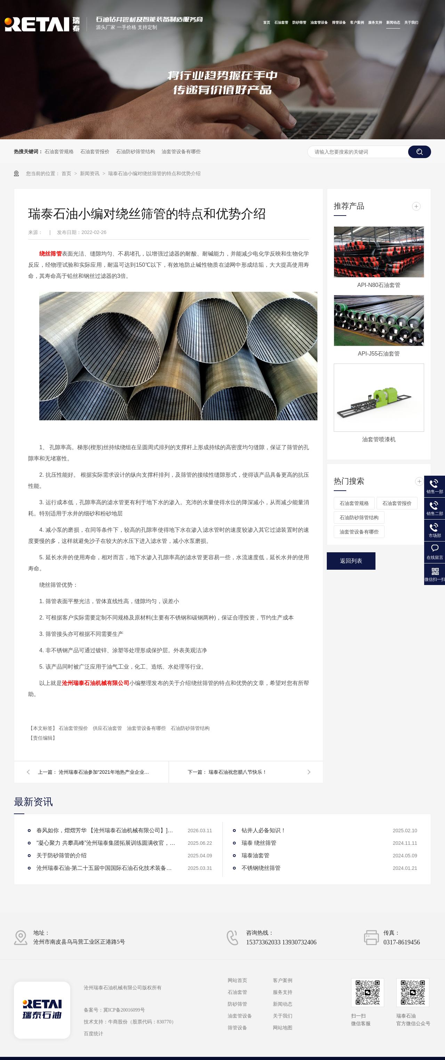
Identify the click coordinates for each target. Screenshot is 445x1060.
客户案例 (357, 22)
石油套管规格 (59, 151)
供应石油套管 (108, 728)
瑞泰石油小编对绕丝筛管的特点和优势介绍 (154, 173)
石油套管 (281, 22)
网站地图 (282, 1028)
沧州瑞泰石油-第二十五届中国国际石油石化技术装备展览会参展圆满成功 (106, 868)
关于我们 (411, 22)
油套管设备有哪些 (181, 151)
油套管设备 (319, 22)
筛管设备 (339, 22)
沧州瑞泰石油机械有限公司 (95, 683)
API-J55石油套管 (379, 354)
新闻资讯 (90, 173)
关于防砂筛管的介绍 (62, 855)
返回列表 (351, 561)
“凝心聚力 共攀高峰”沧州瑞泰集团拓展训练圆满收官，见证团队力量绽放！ (106, 843)
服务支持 (375, 22)
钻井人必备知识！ (264, 830)
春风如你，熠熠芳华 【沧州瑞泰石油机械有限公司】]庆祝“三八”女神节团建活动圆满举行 (106, 830)
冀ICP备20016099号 (124, 1010)
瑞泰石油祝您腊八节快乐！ (238, 772)
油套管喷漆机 (379, 439)
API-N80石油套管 (378, 285)
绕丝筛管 (50, 254)
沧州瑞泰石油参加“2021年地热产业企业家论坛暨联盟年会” (104, 772)
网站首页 (237, 980)
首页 (266, 22)
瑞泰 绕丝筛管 (259, 843)
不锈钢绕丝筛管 (261, 868)
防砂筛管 (299, 22)
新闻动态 (393, 22)
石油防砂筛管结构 (135, 151)
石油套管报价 (95, 151)
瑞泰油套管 (255, 855)
